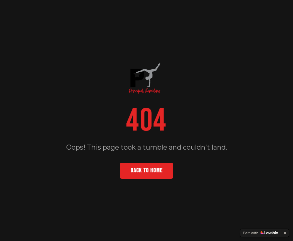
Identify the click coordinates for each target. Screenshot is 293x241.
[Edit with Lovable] (260, 233)
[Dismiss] (285, 233)
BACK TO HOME (146, 170)
